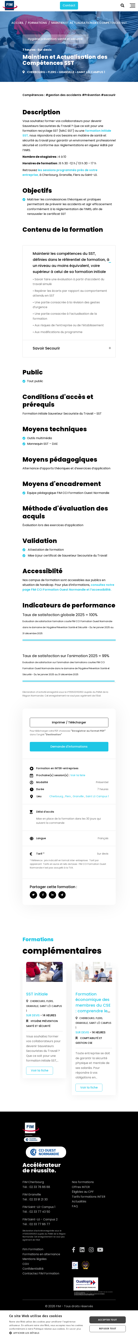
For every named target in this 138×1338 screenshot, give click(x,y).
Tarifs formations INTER (88, 1197)
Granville (66, 72)
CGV (25, 1264)
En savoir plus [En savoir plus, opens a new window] (73, 1328)
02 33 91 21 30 (38, 1199)
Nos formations (83, 1182)
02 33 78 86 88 (39, 1187)
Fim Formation (32, 1249)
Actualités (79, 1201)
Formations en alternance (41, 1254)
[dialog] (69, 1324)
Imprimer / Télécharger (69, 722)
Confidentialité (33, 1269)
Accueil (17, 23)
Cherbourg (36, 72)
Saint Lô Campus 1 (91, 72)
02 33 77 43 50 (39, 1212)
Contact (69, 5)
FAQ (75, 1206)
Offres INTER (81, 1187)
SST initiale (37, 994)
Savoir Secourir (46, 348)
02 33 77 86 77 (39, 1224)
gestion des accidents (64, 95)
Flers (52, 72)
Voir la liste (77, 775)
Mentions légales (34, 1259)
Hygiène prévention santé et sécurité (55, 39)
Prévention (92, 95)
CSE (90, 1043)
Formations (37, 23)
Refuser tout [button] (107, 1328)
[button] (47, 1333)
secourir (110, 95)
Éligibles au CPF (83, 1192)
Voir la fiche (39, 1070)
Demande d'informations (69, 746)
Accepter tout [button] (107, 1319)
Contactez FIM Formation (40, 1273)
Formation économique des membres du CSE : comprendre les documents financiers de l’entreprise (93, 1011)
